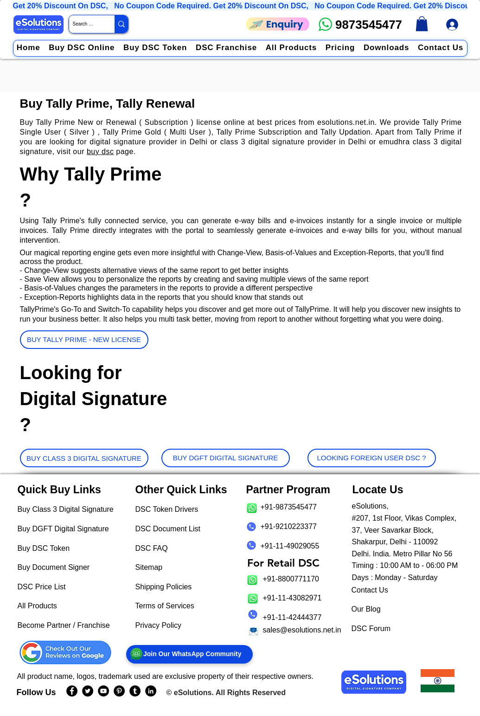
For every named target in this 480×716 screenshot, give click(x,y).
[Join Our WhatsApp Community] (189, 654)
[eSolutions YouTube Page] (103, 691)
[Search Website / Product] (84, 24)
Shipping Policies (163, 587)
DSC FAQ (151, 548)
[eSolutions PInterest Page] (119, 691)
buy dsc (100, 151)
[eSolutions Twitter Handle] (87, 691)
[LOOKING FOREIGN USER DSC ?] (371, 458)
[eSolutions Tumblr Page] (135, 691)
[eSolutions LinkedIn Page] (150, 691)
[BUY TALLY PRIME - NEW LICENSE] (84, 339)
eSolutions (193, 693)
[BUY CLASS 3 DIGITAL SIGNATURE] (84, 458)
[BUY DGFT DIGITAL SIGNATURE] (225, 458)
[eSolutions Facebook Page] (71, 691)
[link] (422, 23)
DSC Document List (168, 529)
